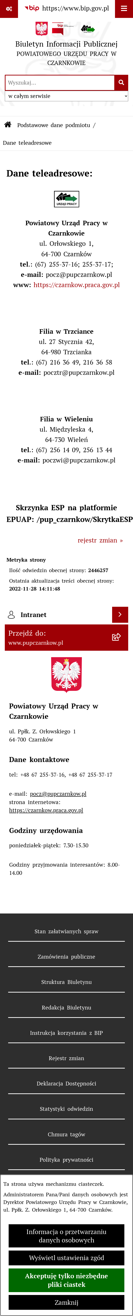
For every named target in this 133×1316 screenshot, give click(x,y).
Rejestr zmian (66, 1058)
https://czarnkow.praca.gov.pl (77, 285)
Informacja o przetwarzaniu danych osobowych (66, 1236)
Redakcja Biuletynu (66, 1007)
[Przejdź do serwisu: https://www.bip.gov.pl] (66, 8)
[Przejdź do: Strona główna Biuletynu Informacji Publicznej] (8, 125)
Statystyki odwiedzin (66, 1108)
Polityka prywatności (66, 1159)
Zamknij (67, 1302)
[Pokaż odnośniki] (9, 9)
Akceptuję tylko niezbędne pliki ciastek (66, 1280)
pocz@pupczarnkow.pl (58, 793)
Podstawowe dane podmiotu (54, 125)
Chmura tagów (66, 1134)
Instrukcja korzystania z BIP (66, 1033)
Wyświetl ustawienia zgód (66, 1258)
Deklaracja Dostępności (66, 1083)
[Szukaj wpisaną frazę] (121, 83)
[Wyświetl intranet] (120, 615)
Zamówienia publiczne (66, 956)
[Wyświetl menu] (124, 9)
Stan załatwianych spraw (67, 931)
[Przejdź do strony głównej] (66, 46)
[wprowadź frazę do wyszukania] (60, 83)
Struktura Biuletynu (66, 982)
